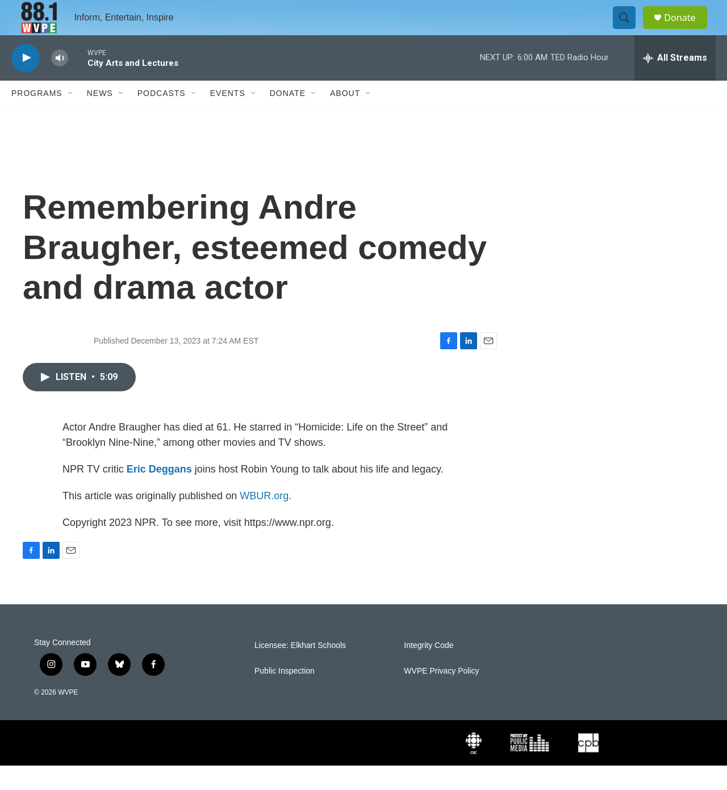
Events (227, 118)
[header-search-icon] (629, 30)
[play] (25, 82)
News (100, 118)
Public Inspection (284, 695)
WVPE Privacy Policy (441, 695)
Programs (36, 118)
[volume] (59, 82)
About (345, 118)
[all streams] (675, 82)
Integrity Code (428, 670)
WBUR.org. (265, 520)
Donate (686, 30)
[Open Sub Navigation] (71, 118)
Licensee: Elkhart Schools (300, 670)
